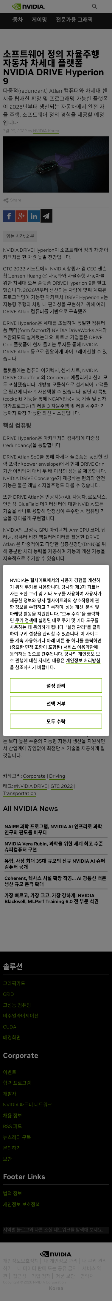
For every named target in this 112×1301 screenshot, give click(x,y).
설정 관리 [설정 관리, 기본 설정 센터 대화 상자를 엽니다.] (56, 686)
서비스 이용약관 (78, 647)
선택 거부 (56, 704)
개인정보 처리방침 (83, 660)
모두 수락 (56, 721)
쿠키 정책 (24, 620)
